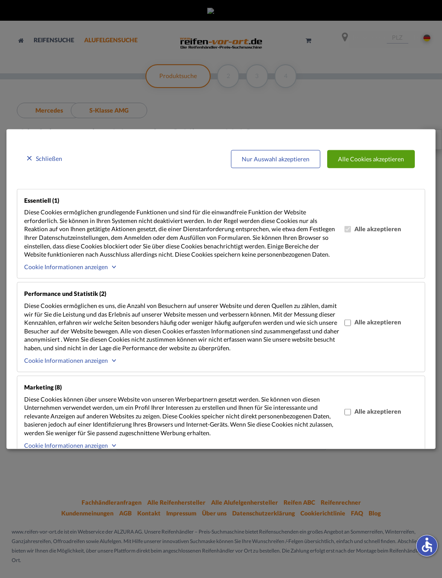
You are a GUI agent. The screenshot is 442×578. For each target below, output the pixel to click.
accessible (427, 544)
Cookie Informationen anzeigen (66, 266)
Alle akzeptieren (372, 228)
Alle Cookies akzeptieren (371, 159)
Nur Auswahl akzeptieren (275, 159)
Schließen (49, 158)
